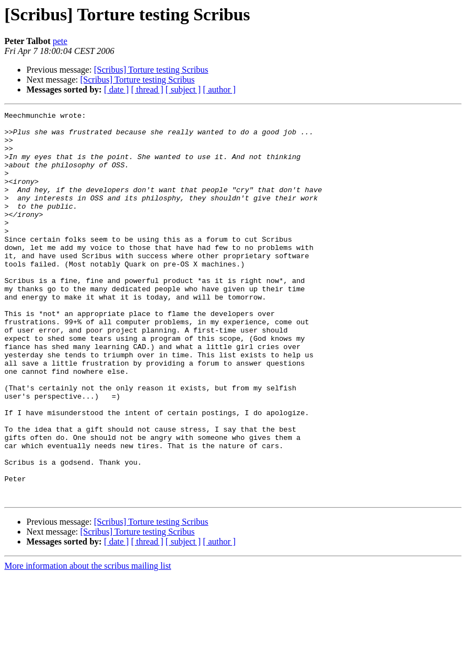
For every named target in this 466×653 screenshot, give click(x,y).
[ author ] (219, 89)
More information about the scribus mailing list (87, 643)
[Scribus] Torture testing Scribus (151, 69)
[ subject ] (183, 89)
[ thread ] (147, 89)
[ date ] (116, 89)
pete (60, 41)
